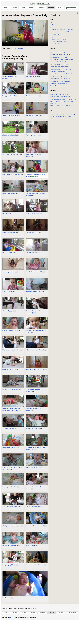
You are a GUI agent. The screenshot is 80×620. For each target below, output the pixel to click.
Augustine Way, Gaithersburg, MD (60, 94)
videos (51, 8)
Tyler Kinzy (53, 83)
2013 (52, 37)
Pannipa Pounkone (56, 74)
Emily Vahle (64, 57)
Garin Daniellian (55, 62)
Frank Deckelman (68, 59)
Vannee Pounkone (62, 83)
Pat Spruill (64, 74)
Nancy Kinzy (54, 71)
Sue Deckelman (65, 78)
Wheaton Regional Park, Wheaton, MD (61, 105)
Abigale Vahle (54, 52)
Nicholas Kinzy (62, 71)
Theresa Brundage (65, 81)
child (61, 114)
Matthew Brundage (67, 69)
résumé (14, 8)
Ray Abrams (64, 76)
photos (42, 8)
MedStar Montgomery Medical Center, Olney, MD (63, 99)
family (52, 116)
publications (71, 8)
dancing (72, 114)
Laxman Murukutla (55, 69)
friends (60, 116)
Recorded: (5, 48)
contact (32, 8)
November (54, 34)
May (53, 24)
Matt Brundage (40, 3)
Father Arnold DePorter (57, 59)
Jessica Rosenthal (55, 66)
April (69, 29)
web (5, 8)
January (54, 29)
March (64, 29)
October (68, 32)
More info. (20, 48)
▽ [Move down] (77, 13)
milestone (53, 119)
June (53, 32)
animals (53, 114)
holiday (70, 116)
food (56, 116)
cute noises (66, 114)
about (23, 8)
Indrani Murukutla (55, 64)
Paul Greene (71, 74)
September (62, 32)
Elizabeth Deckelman (56, 54)
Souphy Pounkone (55, 78)
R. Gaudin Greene (55, 76)
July (56, 32)
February (59, 29)
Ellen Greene (66, 54)
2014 (52, 27)
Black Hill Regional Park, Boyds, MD (60, 96)
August (53, 41)
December (61, 34)
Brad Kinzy (62, 52)
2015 (52, 23)
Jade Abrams (64, 64)
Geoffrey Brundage (65, 62)
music (60, 8)
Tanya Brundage (55, 81)
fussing (65, 116)
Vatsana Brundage (55, 86)
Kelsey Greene (65, 66)
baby (57, 114)
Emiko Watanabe (55, 57)
